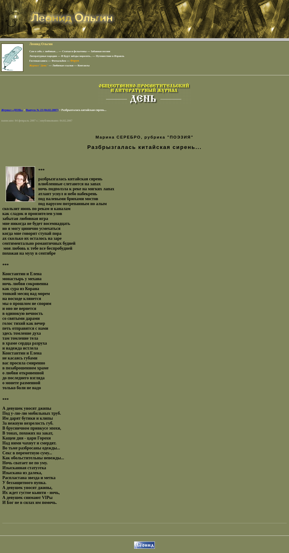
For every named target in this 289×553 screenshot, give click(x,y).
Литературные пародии (43, 56)
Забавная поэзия (100, 51)
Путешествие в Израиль (110, 56)
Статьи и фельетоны (74, 51)
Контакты (84, 65)
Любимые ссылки (62, 65)
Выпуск (42, 110)
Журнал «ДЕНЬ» (12, 110)
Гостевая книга (38, 60)
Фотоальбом (58, 60)
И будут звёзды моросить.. (76, 56)
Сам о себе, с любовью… (43, 51)
